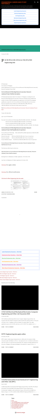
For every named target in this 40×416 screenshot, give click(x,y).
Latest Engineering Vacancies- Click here (8, 271)
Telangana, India (10, 194)
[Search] (35, 2)
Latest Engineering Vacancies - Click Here (11, 251)
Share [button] (35, 192)
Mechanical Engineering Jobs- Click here (8, 277)
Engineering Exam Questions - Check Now (12, 255)
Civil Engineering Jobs (20, 15)
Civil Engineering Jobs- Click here (7, 275)
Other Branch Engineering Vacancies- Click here (10, 279)
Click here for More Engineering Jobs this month (12, 178)
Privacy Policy (14, 401)
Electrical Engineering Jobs (20, 13)
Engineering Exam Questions (20, 22)
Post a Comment (9, 326)
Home (12, 400)
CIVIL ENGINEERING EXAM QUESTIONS (20, 402)
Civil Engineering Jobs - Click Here (10, 261)
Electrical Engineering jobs (17, 406)
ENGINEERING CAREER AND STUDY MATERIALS (13, 3)
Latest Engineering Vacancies (20, 11)
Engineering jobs (9, 192)
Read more (36, 326)
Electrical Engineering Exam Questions (19, 403)
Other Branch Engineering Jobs (20, 20)
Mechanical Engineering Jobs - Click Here (11, 264)
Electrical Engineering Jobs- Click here (8, 273)
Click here (3, 165)
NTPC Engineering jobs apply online (13, 334)
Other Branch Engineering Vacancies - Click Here (13, 268)
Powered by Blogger (20, 412)
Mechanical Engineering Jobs (20, 18)
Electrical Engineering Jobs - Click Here (11, 258)
